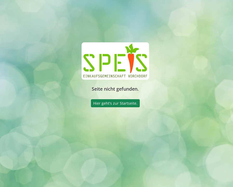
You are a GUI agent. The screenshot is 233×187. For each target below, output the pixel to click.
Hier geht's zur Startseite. (115, 103)
